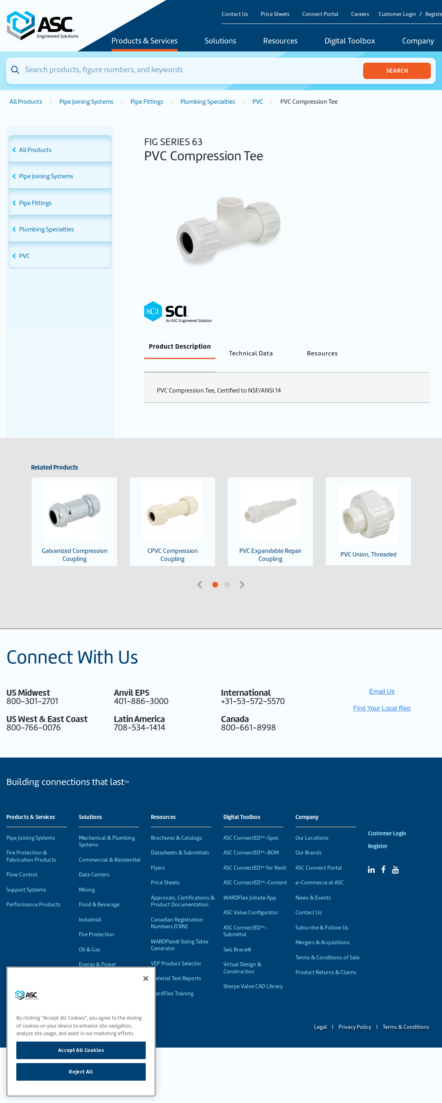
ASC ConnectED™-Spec (251, 824)
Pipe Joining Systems (86, 102)
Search (397, 70)
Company (307, 804)
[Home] (46, 25)
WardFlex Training (172, 980)
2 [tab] (257, 572)
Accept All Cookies (81, 1050)
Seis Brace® (237, 936)
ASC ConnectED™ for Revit (254, 854)
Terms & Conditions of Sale (327, 944)
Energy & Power (97, 951)
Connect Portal (320, 14)
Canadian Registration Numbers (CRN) (177, 910)
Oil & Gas (89, 936)
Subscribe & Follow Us (321, 914)
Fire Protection (96, 921)
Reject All (81, 1071)
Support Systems (26, 876)
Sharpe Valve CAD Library (253, 973)
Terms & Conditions (406, 1013)
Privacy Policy (354, 1013)
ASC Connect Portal (318, 854)
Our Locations (312, 824)
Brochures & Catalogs (176, 824)
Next (243, 571)
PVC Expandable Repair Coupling (270, 509)
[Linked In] (371, 856)
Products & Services (144, 41)
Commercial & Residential (110, 846)
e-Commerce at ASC (319, 869)
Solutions (220, 41)
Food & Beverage (99, 891)
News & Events (313, 884)
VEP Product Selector (176, 950)
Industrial (90, 906)
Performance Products (33, 891)
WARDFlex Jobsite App (249, 884)
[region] (81, 1032)
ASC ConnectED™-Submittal (245, 918)
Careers (360, 14)
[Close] (146, 978)
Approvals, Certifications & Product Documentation (183, 888)
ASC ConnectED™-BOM (251, 839)
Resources (280, 41)
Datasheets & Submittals (180, 839)
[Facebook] (383, 856)
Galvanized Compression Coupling (75, 509)
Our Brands (308, 839)
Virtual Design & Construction (242, 955)
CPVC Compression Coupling (172, 509)
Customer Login (397, 14)
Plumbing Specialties (207, 102)
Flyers (158, 854)
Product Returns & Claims (325, 959)
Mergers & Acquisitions (322, 929)
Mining (87, 876)
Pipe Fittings (147, 102)
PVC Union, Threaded (368, 508)
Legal (320, 1013)
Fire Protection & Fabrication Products (31, 843)
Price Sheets (275, 14)
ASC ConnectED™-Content (255, 869)
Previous (200, 571)
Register (377, 833)
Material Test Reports (176, 965)
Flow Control (21, 861)
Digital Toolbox (350, 41)
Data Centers (94, 861)
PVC (257, 102)
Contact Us (235, 14)
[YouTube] (395, 856)
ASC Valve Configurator (250, 899)
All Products (26, 102)
